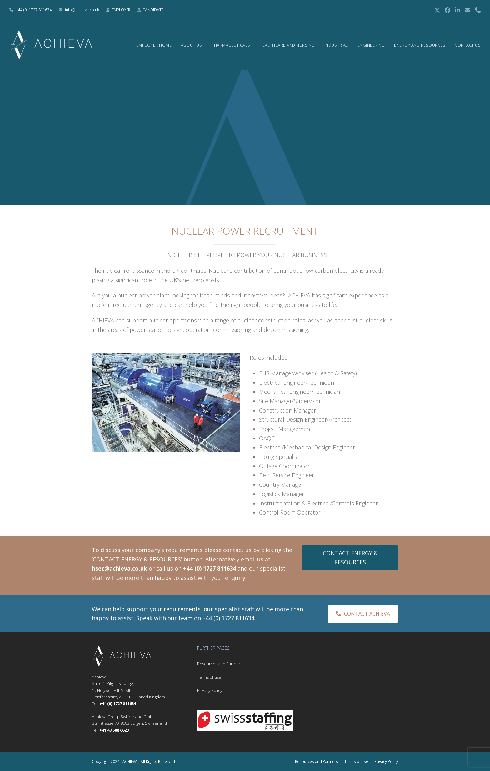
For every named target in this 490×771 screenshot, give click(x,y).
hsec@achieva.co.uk (119, 568)
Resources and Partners (219, 664)
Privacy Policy (209, 690)
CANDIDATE (152, 10)
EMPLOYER (121, 10)
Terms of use (209, 677)
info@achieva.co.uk (82, 10)
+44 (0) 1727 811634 (34, 10)
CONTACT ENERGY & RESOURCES (350, 557)
